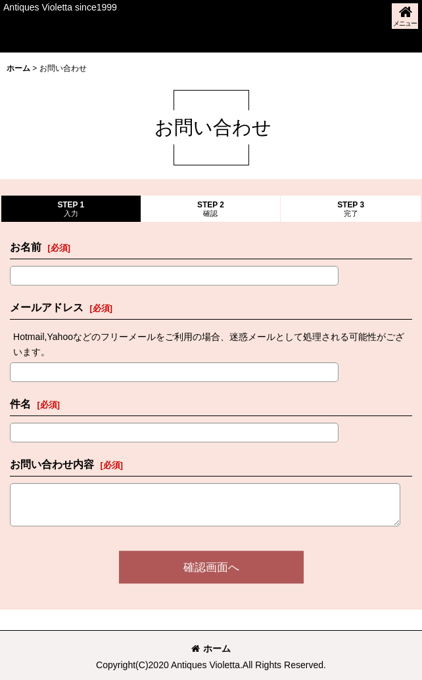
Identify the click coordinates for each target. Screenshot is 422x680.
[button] (405, 16)
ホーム (211, 648)
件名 (20, 404)
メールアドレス (46, 307)
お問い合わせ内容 (52, 464)
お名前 (25, 247)
